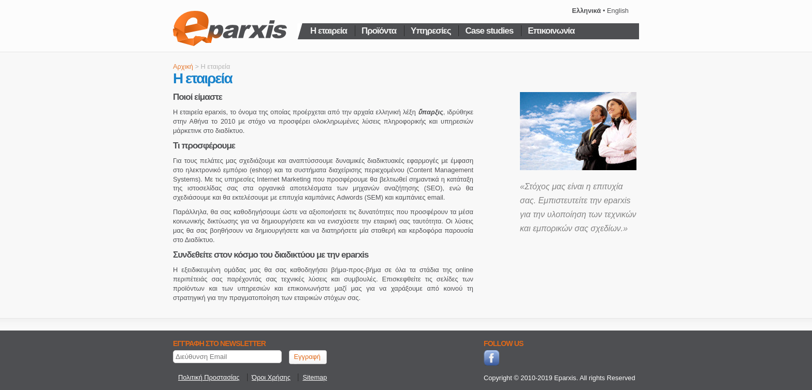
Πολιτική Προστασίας (208, 377)
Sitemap (314, 377)
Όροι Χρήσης (271, 377)
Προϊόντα (378, 30)
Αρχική (183, 66)
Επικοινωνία (551, 30)
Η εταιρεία (328, 30)
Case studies (489, 30)
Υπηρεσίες (431, 30)
